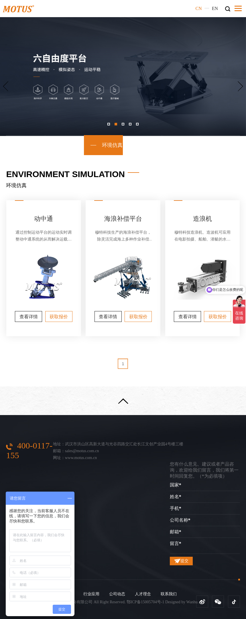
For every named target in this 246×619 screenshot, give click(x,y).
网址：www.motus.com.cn (75, 458)
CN (199, 8)
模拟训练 (64, 145)
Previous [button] (5, 86)
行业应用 (91, 594)
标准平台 (25, 145)
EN (215, 8)
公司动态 (117, 594)
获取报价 (59, 316)
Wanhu (192, 602)
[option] (123, 76)
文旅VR (142, 145)
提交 (181, 560)
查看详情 (28, 316)
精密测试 (220, 145)
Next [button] (240, 86)
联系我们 (169, 594)
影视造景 (181, 145)
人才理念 (143, 594)
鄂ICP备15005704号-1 (145, 602)
